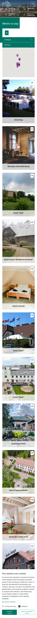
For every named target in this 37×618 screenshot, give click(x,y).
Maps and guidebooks (31, 14)
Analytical (24, 606)
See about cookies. (9, 602)
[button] (19, 65)
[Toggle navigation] (33, 3)
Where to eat (30, 9)
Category (7, 40)
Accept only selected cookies (27, 612)
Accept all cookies (9, 612)
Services (7, 45)
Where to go (12, 9)
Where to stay (12, 14)
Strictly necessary (10, 606)
